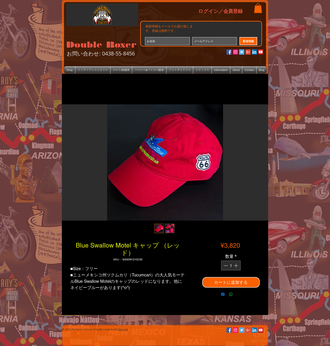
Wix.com (123, 329)
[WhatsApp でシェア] (230, 294)
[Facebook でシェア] (222, 294)
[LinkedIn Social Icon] (254, 52)
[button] (258, 8)
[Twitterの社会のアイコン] (241, 52)
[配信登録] (248, 41)
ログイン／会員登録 (220, 11)
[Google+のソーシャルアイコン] (248, 52)
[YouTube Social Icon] (260, 52)
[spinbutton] (231, 265)
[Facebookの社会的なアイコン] (229, 52)
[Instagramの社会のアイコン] (235, 52)
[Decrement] (225, 265)
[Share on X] (238, 294)
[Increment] (236, 265)
